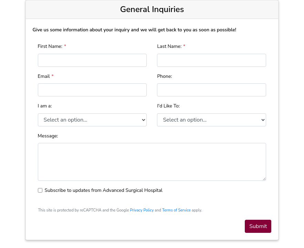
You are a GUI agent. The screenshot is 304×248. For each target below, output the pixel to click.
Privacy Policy (142, 210)
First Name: (50, 46)
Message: (48, 136)
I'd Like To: (168, 106)
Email (44, 76)
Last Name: (169, 46)
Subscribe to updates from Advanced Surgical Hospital (104, 190)
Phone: (164, 76)
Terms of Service (176, 210)
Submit (258, 226)
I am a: (45, 106)
